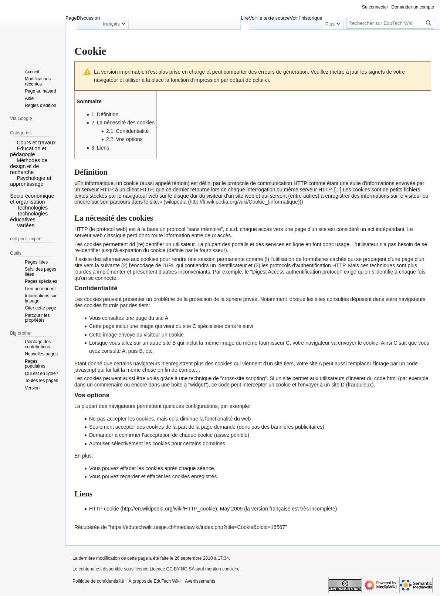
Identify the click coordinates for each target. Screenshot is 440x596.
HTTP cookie (104, 509)
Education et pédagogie (28, 151)
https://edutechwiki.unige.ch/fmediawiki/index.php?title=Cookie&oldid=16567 (197, 527)
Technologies (32, 208)
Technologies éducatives (29, 216)
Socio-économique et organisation (32, 199)
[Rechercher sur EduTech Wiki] (390, 23)
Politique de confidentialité (98, 581)
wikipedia (176, 202)
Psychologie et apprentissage (30, 181)
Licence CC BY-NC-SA (172, 569)
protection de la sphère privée (223, 299)
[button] (12, 142)
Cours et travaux (36, 142)
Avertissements (200, 581)
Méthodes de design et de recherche (28, 166)
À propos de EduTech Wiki (154, 581)
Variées (25, 225)
